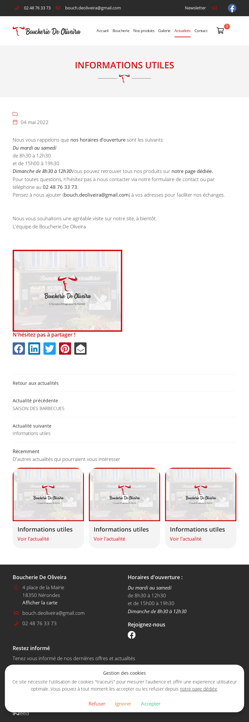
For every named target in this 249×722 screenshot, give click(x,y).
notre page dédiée (198, 689)
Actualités (182, 30)
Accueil (103, 30)
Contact (201, 30)
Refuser (97, 703)
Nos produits (143, 30)
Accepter (150, 703)
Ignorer (123, 703)
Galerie (164, 30)
